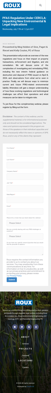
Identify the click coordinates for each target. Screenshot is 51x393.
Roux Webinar (9, 44)
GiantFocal (30, 386)
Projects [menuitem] (25, 349)
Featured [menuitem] (25, 355)
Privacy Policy (15, 276)
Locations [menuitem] (25, 361)
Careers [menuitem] (25, 367)
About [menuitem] (25, 337)
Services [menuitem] (25, 344)
